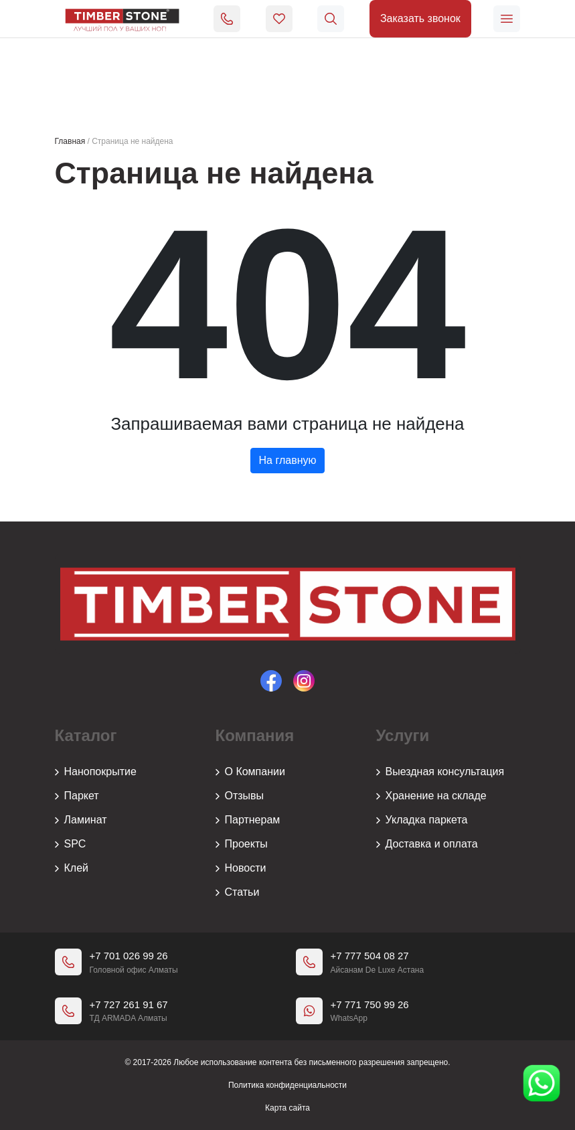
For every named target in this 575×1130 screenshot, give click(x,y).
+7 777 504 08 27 (370, 955)
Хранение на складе (431, 796)
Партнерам (248, 820)
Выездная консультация (440, 772)
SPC (70, 844)
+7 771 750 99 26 (370, 1004)
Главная (70, 141)
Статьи (238, 892)
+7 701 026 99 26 (129, 955)
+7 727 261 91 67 (129, 1004)
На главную (288, 460)
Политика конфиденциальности (287, 1085)
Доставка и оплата (427, 844)
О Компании (250, 772)
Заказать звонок (420, 18)
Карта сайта (287, 1108)
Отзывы (240, 796)
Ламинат (81, 820)
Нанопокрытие (96, 772)
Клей (72, 868)
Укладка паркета (422, 820)
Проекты (242, 844)
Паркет (77, 796)
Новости (241, 868)
